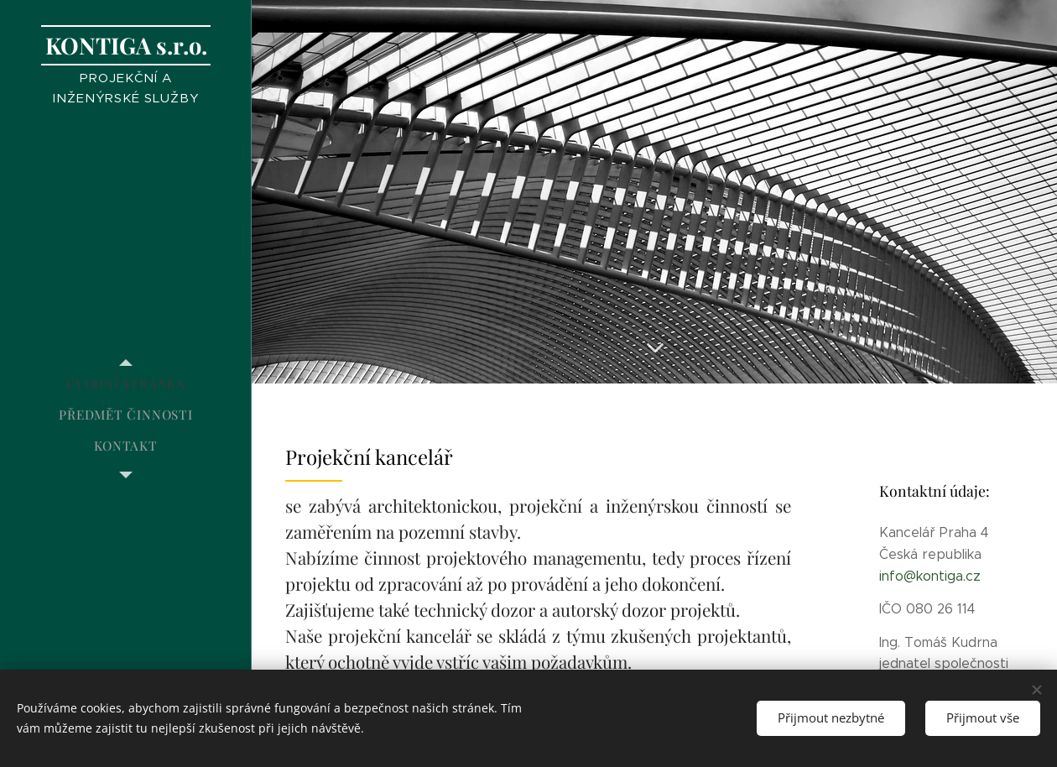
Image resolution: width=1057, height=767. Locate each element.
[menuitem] (126, 384)
